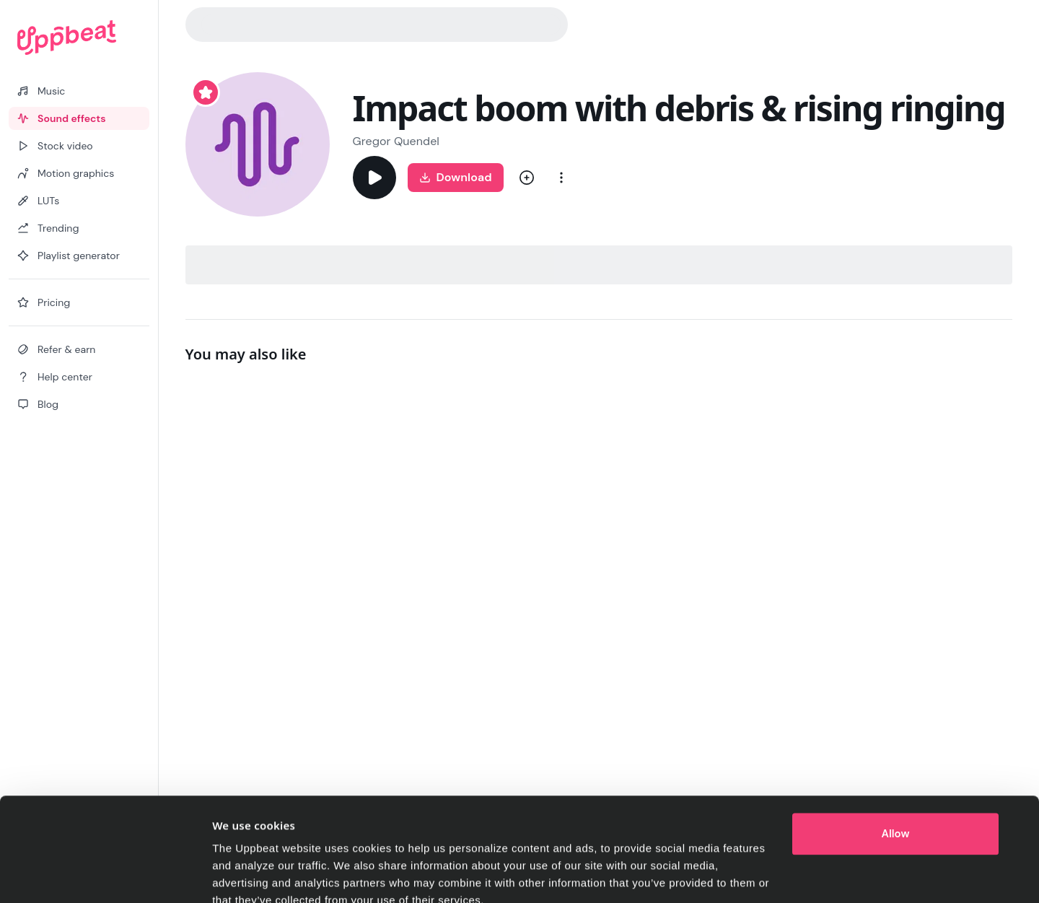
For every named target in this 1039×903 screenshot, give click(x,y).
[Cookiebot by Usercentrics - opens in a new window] (116, 875)
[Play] (374, 177)
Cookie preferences (263, 874)
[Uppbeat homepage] (79, 37)
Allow (896, 769)
